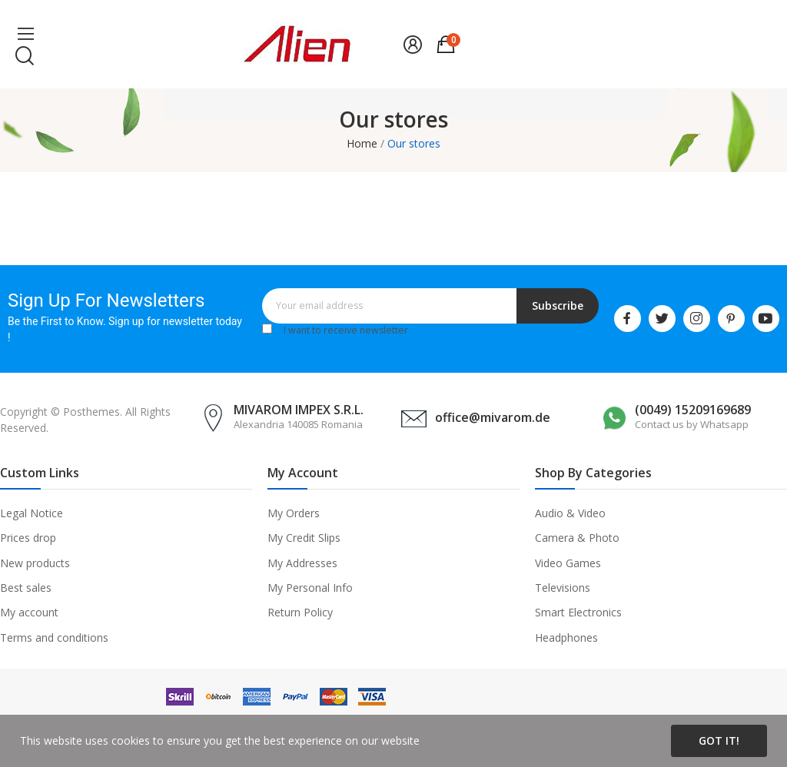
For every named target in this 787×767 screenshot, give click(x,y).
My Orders (293, 513)
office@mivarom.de (492, 417)
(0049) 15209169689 (693, 409)
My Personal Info (310, 587)
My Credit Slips (303, 537)
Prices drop (28, 537)
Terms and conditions (54, 637)
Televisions (562, 587)
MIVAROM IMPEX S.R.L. (299, 409)
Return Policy (300, 612)
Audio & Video (570, 513)
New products (35, 563)
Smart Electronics (578, 612)
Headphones (566, 637)
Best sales (25, 587)
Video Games (568, 563)
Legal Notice (31, 513)
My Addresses (302, 563)
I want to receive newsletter (346, 330)
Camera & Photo (577, 537)
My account (29, 612)
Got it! (719, 740)
